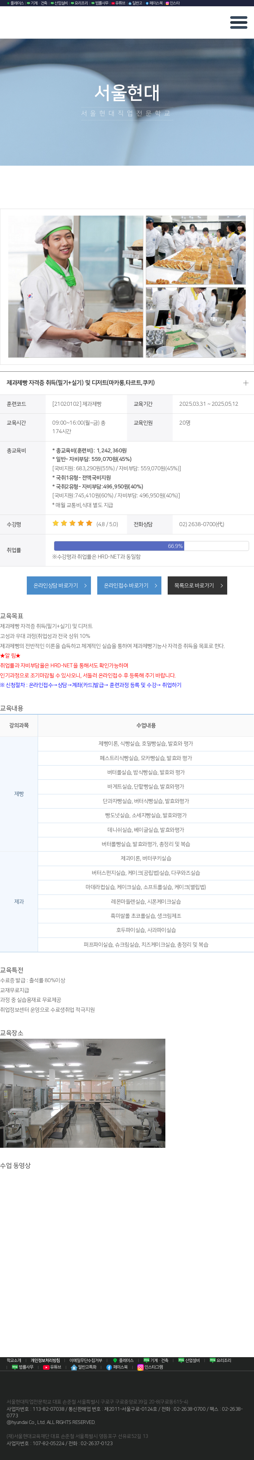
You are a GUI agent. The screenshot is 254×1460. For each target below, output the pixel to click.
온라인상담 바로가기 (54, 586)
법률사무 (99, 3)
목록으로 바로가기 (196, 586)
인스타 (173, 3)
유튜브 (118, 3)
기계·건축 (37, 3)
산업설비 (59, 3)
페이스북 (154, 3)
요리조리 (79, 3)
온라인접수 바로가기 (126, 586)
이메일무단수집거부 (85, 1359)
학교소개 (14, 1359)
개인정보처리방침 (45, 1359)
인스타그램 (150, 1367)
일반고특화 (83, 1367)
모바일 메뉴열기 (238, 22)
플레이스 (15, 3)
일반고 (135, 3)
